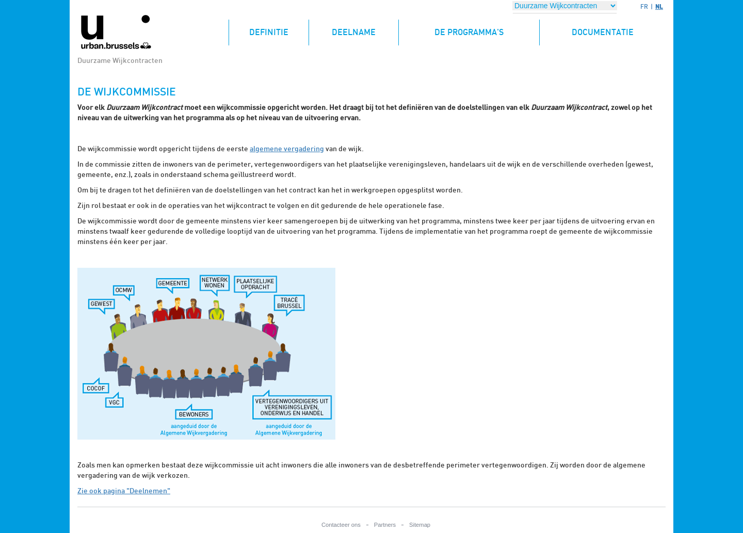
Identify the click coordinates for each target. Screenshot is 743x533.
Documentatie (603, 32)
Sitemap (419, 525)
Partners (385, 525)
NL (659, 6)
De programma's (469, 32)
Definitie (279, 28)
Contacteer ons (341, 525)
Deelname (354, 32)
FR (644, 7)
